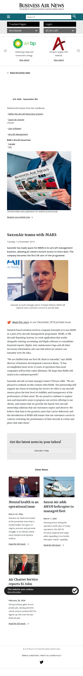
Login (49, 24)
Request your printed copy (20, 217)
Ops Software (14, 128)
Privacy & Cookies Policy (50, 655)
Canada (11, 144)
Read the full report (19, 544)
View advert (24, 60)
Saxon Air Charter (16, 119)
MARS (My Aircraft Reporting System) (25, 114)
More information (14, 592)
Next (78, 50)
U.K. (10, 147)
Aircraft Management (18, 134)
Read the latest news (18, 72)
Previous (5, 50)
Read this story (20, 322)
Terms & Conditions (30, 655)
